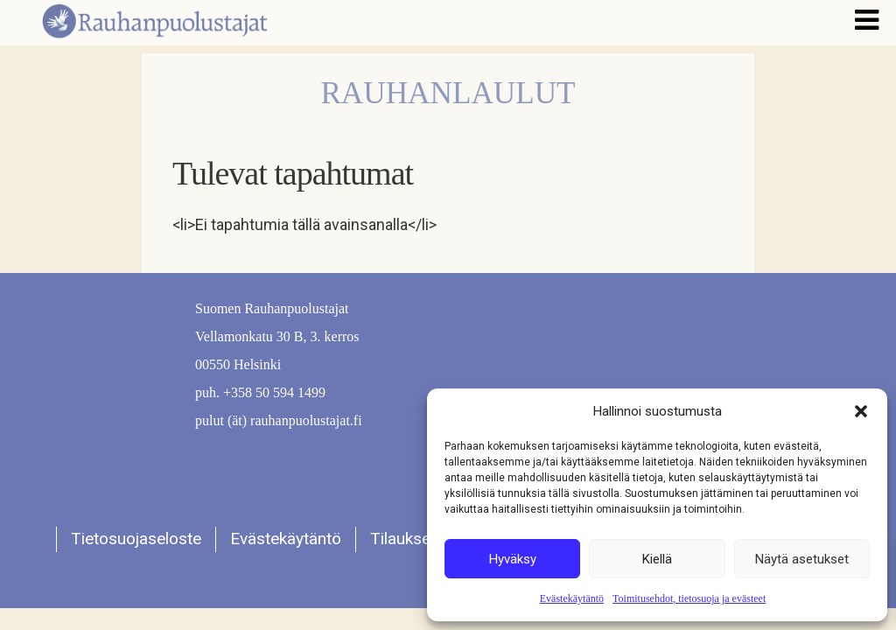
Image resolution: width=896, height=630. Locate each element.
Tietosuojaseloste (136, 538)
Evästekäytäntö (572, 598)
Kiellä (657, 559)
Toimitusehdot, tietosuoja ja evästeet (689, 598)
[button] (861, 411)
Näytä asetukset (802, 559)
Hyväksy (512, 559)
